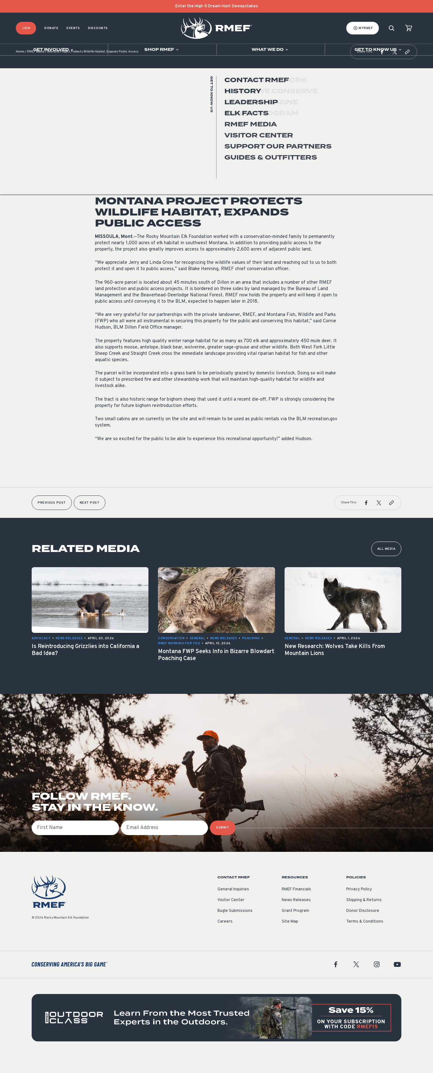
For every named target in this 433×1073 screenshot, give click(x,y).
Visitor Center (230, 915)
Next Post (90, 519)
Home (20, 68)
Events (73, 28)
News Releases (108, 150)
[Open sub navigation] (54, 49)
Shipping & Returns (364, 915)
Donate (51, 28)
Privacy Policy (359, 905)
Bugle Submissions (235, 926)
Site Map (290, 937)
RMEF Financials (296, 905)
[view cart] (408, 28)
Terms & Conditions (364, 937)
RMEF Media (35, 68)
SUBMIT (222, 843)
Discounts (98, 28)
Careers (225, 937)
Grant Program (295, 926)
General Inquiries (233, 905)
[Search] (391, 28)
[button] (382, 67)
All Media (386, 565)
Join (26, 28)
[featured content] (216, 1033)
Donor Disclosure (362, 926)
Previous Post (52, 519)
